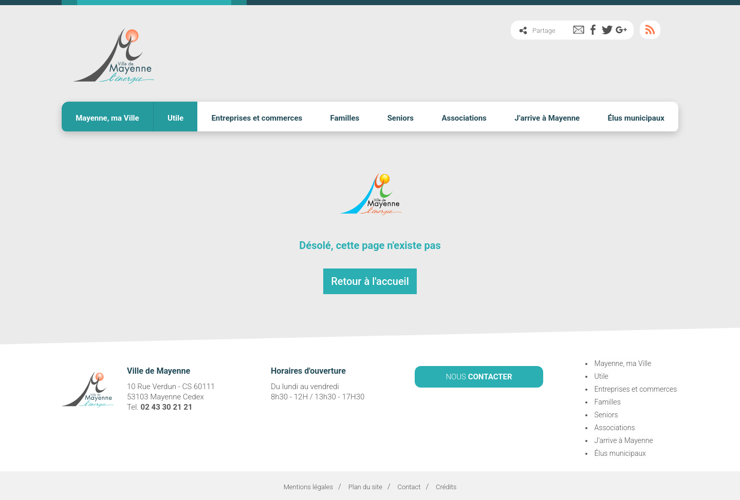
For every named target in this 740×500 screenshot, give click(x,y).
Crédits (446, 484)
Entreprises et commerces (256, 116)
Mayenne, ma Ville (107, 116)
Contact (408, 484)
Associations (463, 116)
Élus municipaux (636, 116)
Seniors (400, 116)
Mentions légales (308, 484)
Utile (175, 116)
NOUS (479, 373)
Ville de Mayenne (113, 53)
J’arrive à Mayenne (547, 116)
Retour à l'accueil (370, 279)
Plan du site (365, 484)
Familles (345, 116)
